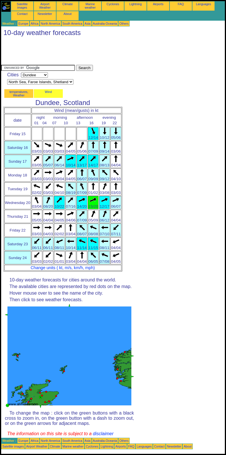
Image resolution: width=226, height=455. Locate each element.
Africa (34, 23)
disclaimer (103, 433)
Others (123, 23)
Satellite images (22, 5)
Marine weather (90, 5)
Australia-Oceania (105, 23)
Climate (67, 4)
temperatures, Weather (18, 93)
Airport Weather (44, 5)
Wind (48, 92)
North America (50, 23)
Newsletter (45, 13)
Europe (23, 23)
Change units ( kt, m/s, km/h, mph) (63, 267)
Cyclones (113, 4)
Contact (22, 13)
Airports (158, 4)
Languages (203, 4)
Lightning (135, 4)
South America (72, 23)
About (68, 13)
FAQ (181, 4)
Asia (88, 23)
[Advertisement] (105, 52)
